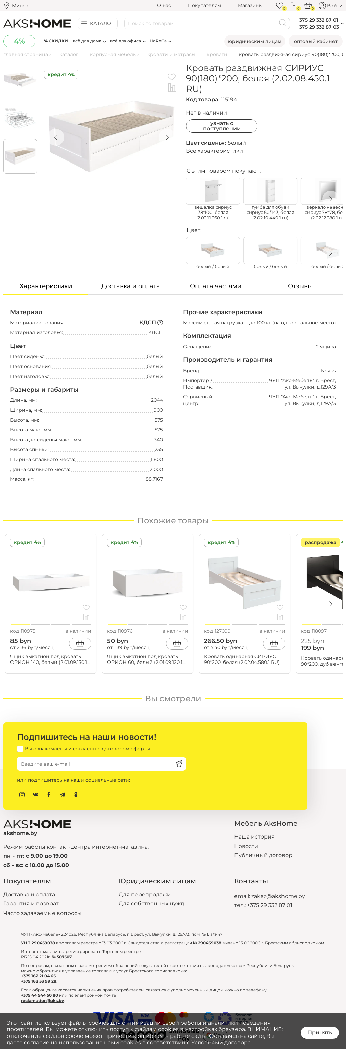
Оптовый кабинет (316, 41)
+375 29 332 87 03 (318, 27)
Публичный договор (263, 855)
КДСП (151, 322)
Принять (319, 1032)
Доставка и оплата (29, 894)
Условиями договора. (221, 1042)
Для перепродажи (145, 894)
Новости (246, 846)
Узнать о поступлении (222, 126)
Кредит (57, 74)
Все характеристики (214, 151)
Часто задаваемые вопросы (42, 913)
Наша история (254, 836)
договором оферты (126, 749)
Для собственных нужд (151, 903)
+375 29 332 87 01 (269, 905)
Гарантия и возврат (31, 903)
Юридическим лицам (254, 41)
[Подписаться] (179, 764)
